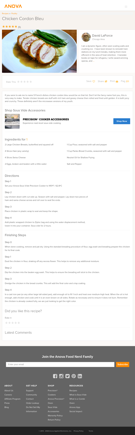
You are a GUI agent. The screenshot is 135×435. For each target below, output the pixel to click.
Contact (30, 398)
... (93, 60)
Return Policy (54, 419)
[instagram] (62, 376)
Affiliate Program (12, 398)
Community (31, 394)
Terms (91, 431)
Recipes (5, 13)
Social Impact (75, 411)
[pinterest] (74, 376)
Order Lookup (32, 403)
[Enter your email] (60, 364)
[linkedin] (79, 376)
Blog (6, 407)
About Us (8, 390)
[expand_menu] (125, 7)
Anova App (74, 407)
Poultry (14, 13)
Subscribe (122, 364)
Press (7, 403)
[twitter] (68, 376)
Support (29, 390)
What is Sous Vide (78, 394)
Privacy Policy (78, 431)
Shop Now (122, 121)
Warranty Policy (55, 415)
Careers (8, 394)
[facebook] (56, 376)
